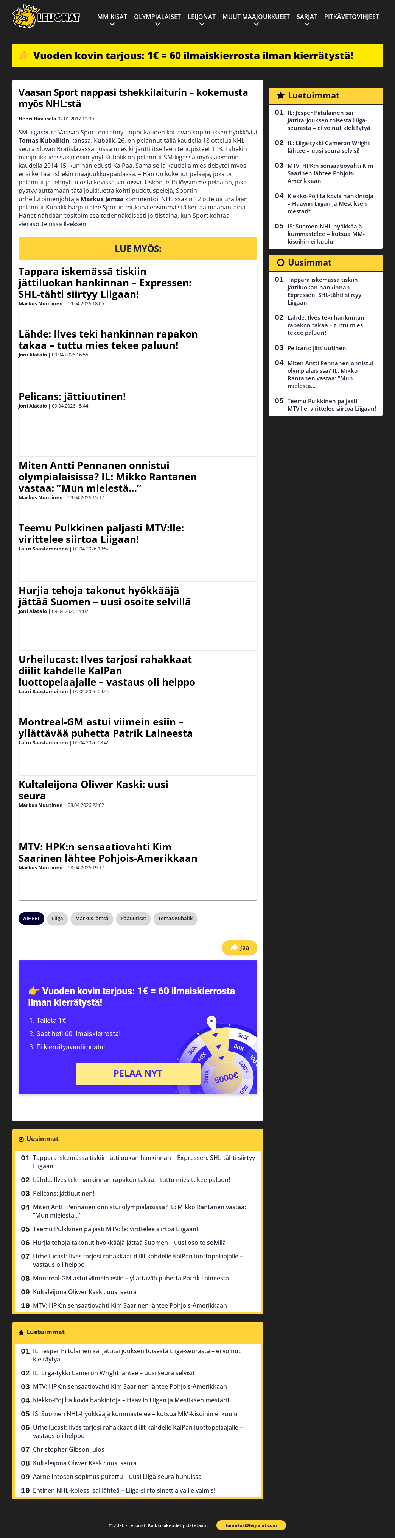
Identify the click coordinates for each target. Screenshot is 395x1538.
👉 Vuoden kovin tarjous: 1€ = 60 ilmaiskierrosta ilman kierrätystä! (186, 55)
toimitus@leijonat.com (251, 1525)
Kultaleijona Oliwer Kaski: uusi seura (93, 789)
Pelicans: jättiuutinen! (72, 396)
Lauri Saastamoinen (43, 548)
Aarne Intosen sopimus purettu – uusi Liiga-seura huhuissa (117, 1476)
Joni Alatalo (33, 354)
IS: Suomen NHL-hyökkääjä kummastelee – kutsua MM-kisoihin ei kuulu (135, 1414)
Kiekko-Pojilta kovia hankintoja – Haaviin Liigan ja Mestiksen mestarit (131, 1400)
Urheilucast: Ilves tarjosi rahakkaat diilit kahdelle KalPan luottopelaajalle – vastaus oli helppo (107, 670)
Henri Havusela (37, 118)
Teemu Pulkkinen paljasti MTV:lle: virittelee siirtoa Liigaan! (101, 533)
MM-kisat (112, 17)
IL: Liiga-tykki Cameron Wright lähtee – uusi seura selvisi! (113, 1373)
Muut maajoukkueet (256, 17)
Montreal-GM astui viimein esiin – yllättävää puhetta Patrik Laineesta (106, 727)
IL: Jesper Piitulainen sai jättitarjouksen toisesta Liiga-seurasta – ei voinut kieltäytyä (137, 1355)
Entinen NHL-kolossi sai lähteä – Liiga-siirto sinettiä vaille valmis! (124, 1490)
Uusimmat (42, 1139)
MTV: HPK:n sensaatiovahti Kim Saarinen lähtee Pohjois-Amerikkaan (108, 852)
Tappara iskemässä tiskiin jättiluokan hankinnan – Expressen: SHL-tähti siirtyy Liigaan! (105, 282)
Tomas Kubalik (175, 918)
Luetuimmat (45, 1332)
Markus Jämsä (92, 918)
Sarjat (307, 17)
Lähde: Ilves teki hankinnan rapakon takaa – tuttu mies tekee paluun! (108, 339)
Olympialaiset (157, 17)
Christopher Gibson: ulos (68, 1449)
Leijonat (202, 17)
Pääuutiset (133, 918)
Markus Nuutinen (41, 303)
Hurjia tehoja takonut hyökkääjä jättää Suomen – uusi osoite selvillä (105, 595)
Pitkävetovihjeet (351, 17)
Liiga (57, 918)
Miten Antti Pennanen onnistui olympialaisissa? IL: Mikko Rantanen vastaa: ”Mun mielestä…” (108, 476)
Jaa (239, 947)
